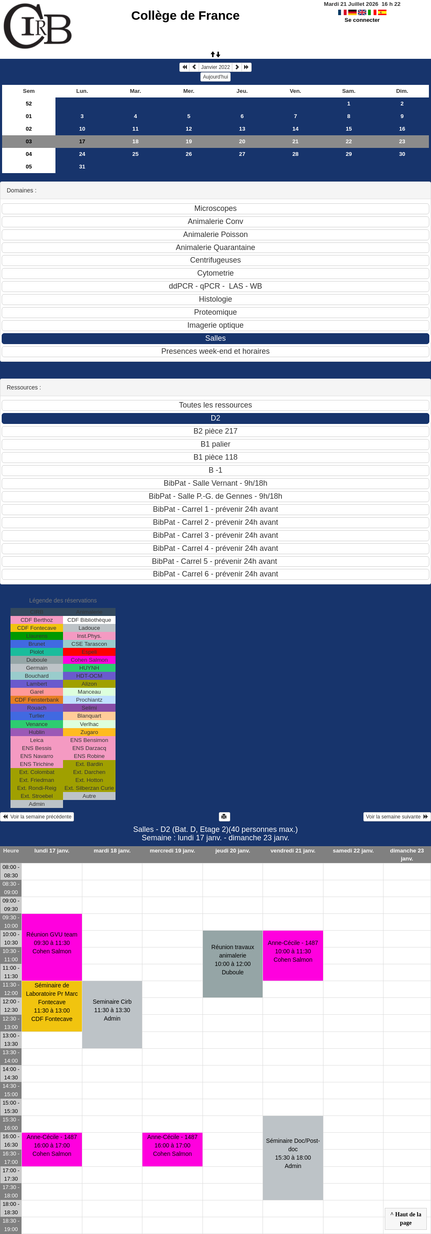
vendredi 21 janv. (293, 850)
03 (29, 141)
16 (402, 129)
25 (135, 154)
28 (295, 154)
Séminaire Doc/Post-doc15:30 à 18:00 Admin (293, 1153)
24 (82, 154)
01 (29, 116)
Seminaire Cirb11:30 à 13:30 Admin (112, 1010)
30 (402, 154)
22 (349, 141)
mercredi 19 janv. (172, 850)
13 (242, 129)
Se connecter (362, 20)
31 (82, 166)
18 (135, 141)
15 (349, 129)
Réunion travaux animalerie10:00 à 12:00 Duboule (232, 960)
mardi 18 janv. (112, 850)
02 (29, 129)
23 (402, 141)
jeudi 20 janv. (233, 850)
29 (349, 154)
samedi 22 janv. (353, 850)
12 (189, 129)
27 (242, 154)
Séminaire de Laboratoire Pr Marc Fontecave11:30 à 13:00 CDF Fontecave (52, 1002)
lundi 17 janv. (51, 850)
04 (29, 154)
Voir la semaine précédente (37, 817)
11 (135, 129)
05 (29, 166)
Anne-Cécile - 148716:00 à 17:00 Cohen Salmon (52, 1145)
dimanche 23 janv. (407, 854)
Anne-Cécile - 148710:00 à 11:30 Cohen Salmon (293, 951)
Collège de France (185, 15)
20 (242, 141)
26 (189, 154)
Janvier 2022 (215, 67)
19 (189, 141)
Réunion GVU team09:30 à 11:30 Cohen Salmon (51, 943)
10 (82, 129)
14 (295, 129)
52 (29, 103)
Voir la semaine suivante (397, 817)
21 (295, 141)
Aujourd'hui (215, 77)
